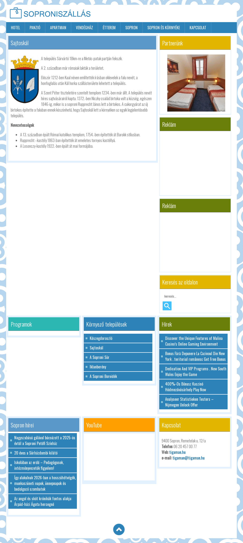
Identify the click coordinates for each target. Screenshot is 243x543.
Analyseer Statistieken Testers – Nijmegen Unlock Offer (189, 402)
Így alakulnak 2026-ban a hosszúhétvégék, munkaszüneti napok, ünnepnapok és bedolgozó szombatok (45, 483)
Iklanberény (98, 367)
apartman (58, 27)
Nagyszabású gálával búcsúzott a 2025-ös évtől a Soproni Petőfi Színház (44, 440)
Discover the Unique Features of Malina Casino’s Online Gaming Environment (194, 341)
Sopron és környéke (163, 27)
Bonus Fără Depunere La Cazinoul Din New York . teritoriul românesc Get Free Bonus (195, 356)
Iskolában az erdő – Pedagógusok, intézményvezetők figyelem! (39, 465)
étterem (109, 27)
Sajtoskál (96, 348)
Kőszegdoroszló (101, 338)
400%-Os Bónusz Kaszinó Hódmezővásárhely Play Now (185, 386)
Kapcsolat (198, 27)
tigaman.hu (177, 452)
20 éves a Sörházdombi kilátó (35, 453)
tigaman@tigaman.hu (189, 458)
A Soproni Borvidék (103, 376)
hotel (15, 27)
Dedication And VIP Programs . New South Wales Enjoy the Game (195, 371)
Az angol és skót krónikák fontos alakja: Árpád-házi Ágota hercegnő (43, 501)
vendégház (84, 27)
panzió (35, 27)
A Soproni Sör (99, 357)
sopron (131, 27)
